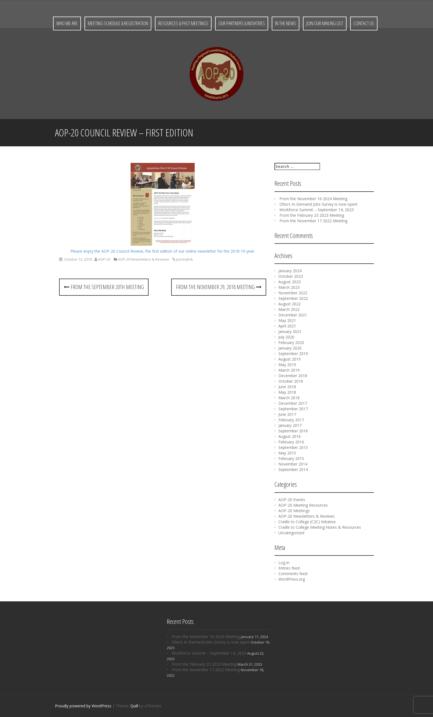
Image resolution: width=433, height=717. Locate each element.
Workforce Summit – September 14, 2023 (316, 209)
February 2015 (291, 458)
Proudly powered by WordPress (83, 705)
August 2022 (289, 303)
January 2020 (290, 348)
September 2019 (293, 353)
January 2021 (290, 331)
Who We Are (67, 23)
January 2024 (290, 270)
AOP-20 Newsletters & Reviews (143, 259)
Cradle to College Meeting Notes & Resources (319, 527)
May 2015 (287, 453)
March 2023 (289, 287)
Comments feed (292, 573)
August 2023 (289, 281)
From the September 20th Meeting (104, 287)
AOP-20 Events (291, 499)
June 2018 (287, 386)
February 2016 (291, 442)
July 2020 (286, 337)
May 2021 (287, 320)
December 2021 (292, 315)
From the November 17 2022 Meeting (313, 220)
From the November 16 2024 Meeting (313, 198)
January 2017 (290, 425)
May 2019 (287, 364)
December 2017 (292, 403)
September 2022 (293, 298)
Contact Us (363, 23)
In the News (285, 23)
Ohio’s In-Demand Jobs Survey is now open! (318, 204)
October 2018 (290, 381)
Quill (134, 705)
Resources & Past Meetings (183, 23)
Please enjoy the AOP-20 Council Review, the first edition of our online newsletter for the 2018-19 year (162, 251)
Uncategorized (291, 532)
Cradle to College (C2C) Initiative (307, 521)
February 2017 (291, 419)
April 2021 (287, 326)
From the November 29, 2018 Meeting (219, 287)
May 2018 (287, 392)
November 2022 (292, 292)
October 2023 (290, 276)
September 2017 (293, 408)
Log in (283, 562)
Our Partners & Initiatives (241, 23)
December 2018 (292, 375)
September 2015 (293, 447)
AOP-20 (104, 259)
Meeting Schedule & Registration (118, 23)
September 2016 (293, 430)
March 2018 (289, 397)
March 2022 (289, 309)
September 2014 (293, 469)
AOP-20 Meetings (294, 510)
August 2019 (289, 359)
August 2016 (289, 436)
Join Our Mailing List (324, 23)
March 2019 (289, 370)
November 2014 (292, 464)
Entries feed (289, 568)
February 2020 (291, 342)
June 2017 (287, 414)
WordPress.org (291, 579)
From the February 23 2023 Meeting (311, 215)
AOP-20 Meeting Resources (303, 505)
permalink (184, 259)
